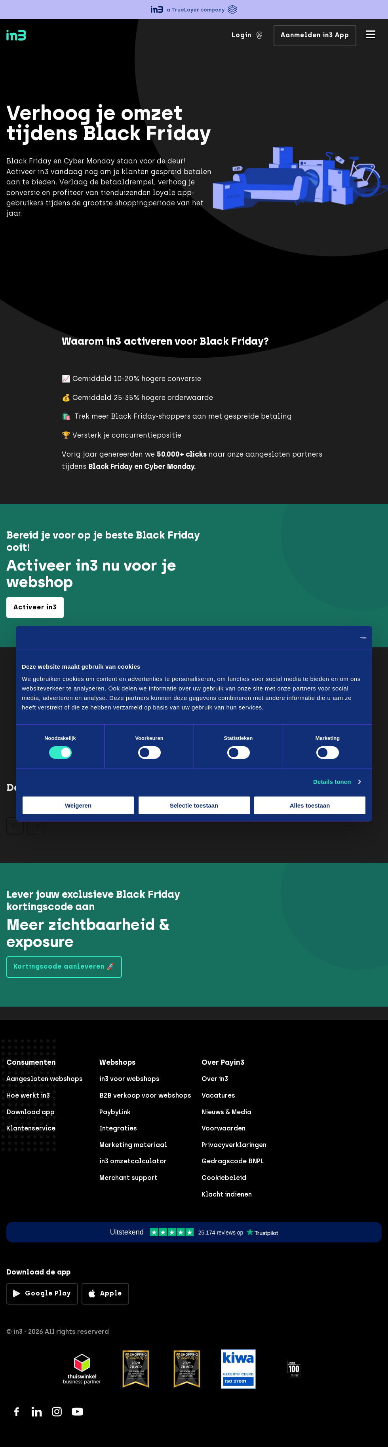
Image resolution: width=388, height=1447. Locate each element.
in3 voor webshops (129, 1079)
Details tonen (332, 781)
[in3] (30, 36)
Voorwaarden (223, 1128)
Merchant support (128, 1177)
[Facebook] (16, 1411)
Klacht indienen (227, 1194)
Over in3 (215, 1079)
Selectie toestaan (194, 805)
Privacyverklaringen (234, 1145)
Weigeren (78, 805)
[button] (194, 9)
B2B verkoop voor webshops (145, 1095)
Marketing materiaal (133, 1145)
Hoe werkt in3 (28, 1095)
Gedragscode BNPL (233, 1161)
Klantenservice (30, 1128)
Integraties (118, 1128)
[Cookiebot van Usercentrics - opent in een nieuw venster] (331, 637)
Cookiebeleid (224, 1177)
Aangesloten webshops (44, 1079)
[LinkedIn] (37, 1411)
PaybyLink (115, 1112)
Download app (30, 1112)
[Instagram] (57, 1411)
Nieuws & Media (226, 1112)
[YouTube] (77, 1411)
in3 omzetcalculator (133, 1161)
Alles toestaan (310, 805)
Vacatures (218, 1095)
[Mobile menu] (370, 34)
